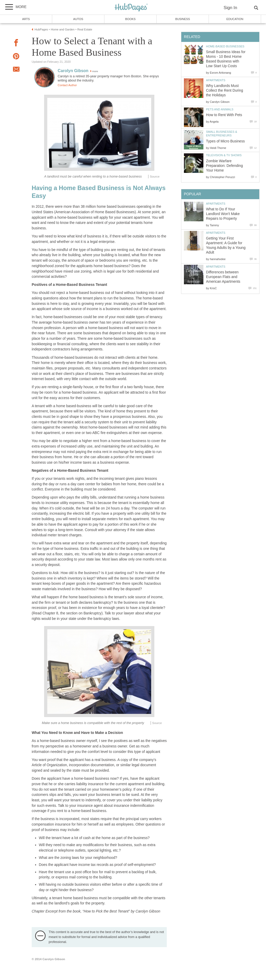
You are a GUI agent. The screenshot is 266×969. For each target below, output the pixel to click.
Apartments (215, 80)
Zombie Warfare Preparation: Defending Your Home (224, 165)
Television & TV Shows (224, 155)
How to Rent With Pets (224, 115)
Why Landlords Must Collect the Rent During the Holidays (224, 90)
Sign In (230, 7)
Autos (78, 19)
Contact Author (67, 85)
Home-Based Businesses (225, 46)
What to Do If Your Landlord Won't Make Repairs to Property (223, 214)
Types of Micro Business (225, 141)
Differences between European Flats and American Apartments (223, 277)
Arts (26, 19)
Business (182, 19)
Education (234, 19)
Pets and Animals (219, 109)
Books (130, 19)
